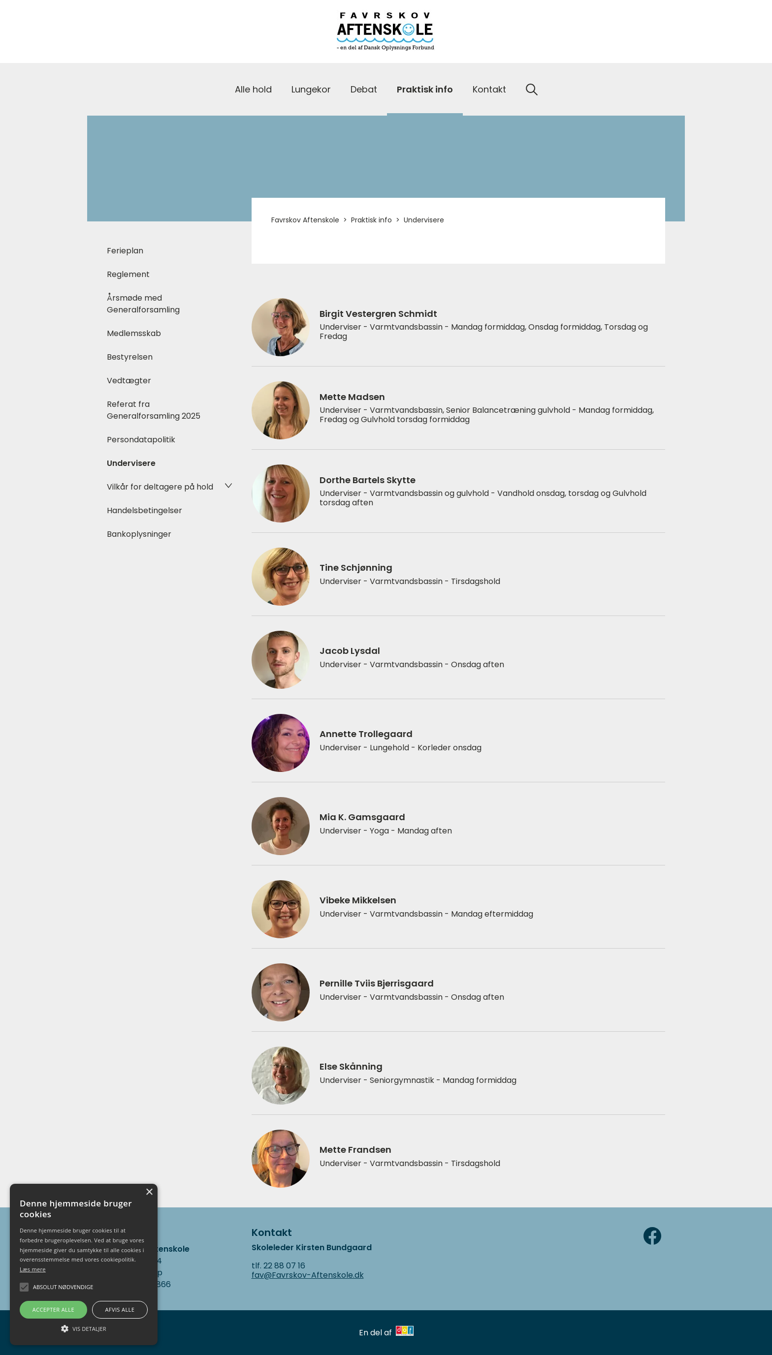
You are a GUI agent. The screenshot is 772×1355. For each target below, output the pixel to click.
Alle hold (253, 89)
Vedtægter (129, 380)
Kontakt (489, 89)
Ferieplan (125, 250)
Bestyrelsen (130, 357)
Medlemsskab (134, 333)
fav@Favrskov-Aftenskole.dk (308, 1275)
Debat (364, 89)
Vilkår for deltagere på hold (160, 487)
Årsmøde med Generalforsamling (143, 303)
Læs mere (33, 1269)
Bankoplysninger (139, 534)
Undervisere (131, 463)
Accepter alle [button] (53, 1309)
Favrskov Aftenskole (305, 220)
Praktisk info (425, 89)
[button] (84, 1328)
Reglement (128, 274)
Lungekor (311, 89)
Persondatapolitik (141, 439)
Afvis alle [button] (119, 1309)
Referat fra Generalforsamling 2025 (153, 410)
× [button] (149, 1192)
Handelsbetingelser (144, 510)
